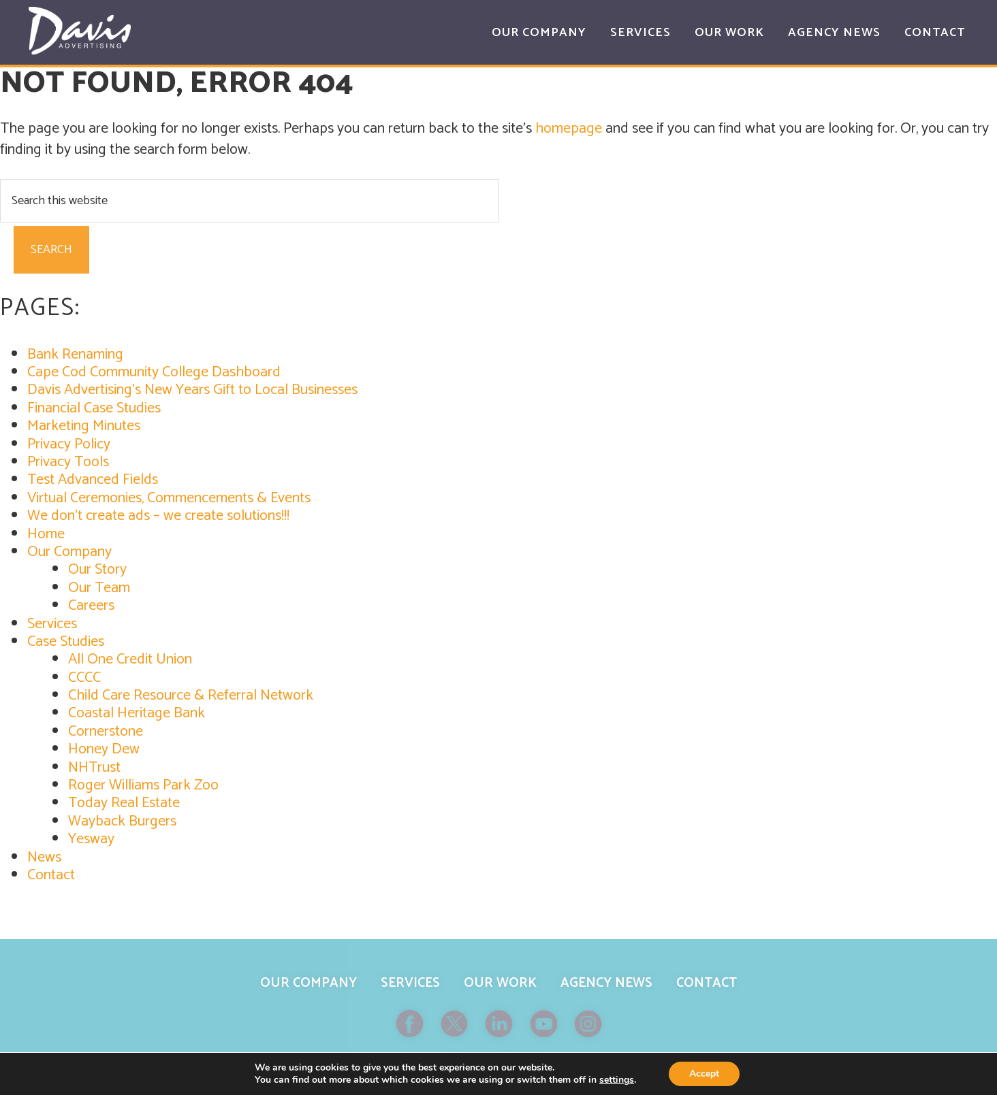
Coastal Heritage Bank (136, 713)
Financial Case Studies (94, 408)
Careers (91, 605)
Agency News (606, 983)
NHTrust (94, 767)
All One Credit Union (130, 659)
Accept (704, 1073)
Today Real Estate (124, 803)
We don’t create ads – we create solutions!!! (158, 516)
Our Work (500, 983)
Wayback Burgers (122, 821)
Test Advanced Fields (92, 480)
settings (616, 1080)
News (44, 857)
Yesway (91, 839)
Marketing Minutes (83, 426)
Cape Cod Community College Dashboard (154, 372)
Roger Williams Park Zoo (143, 785)
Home (46, 534)
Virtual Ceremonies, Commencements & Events (169, 498)
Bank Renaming (75, 354)
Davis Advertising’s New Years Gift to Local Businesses (192, 390)
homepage (568, 128)
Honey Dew (104, 749)
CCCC (84, 678)
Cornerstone (105, 731)
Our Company (69, 552)
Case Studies (65, 642)
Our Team (99, 588)
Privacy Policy (68, 444)
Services (52, 624)
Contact (51, 875)
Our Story (97, 569)
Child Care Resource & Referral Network (190, 695)
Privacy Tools (68, 462)
